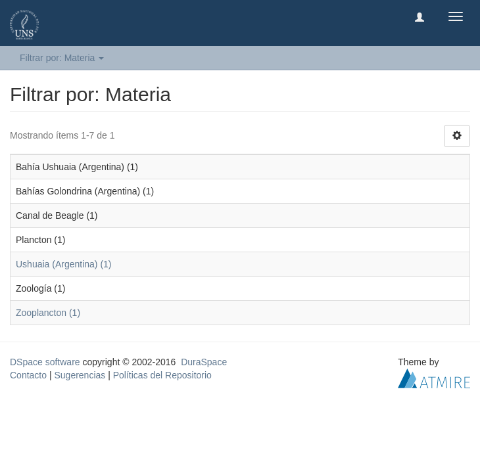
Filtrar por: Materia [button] (62, 58)
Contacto (28, 375)
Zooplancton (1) (48, 312)
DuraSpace (204, 362)
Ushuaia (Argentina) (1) (64, 264)
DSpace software (45, 362)
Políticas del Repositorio (162, 375)
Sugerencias (79, 375)
